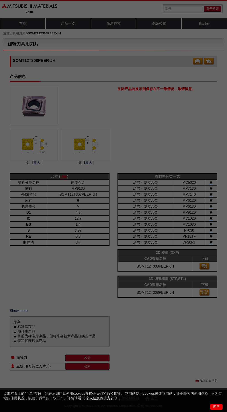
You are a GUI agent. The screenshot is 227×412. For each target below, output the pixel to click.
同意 (216, 406)
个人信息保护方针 (100, 398)
